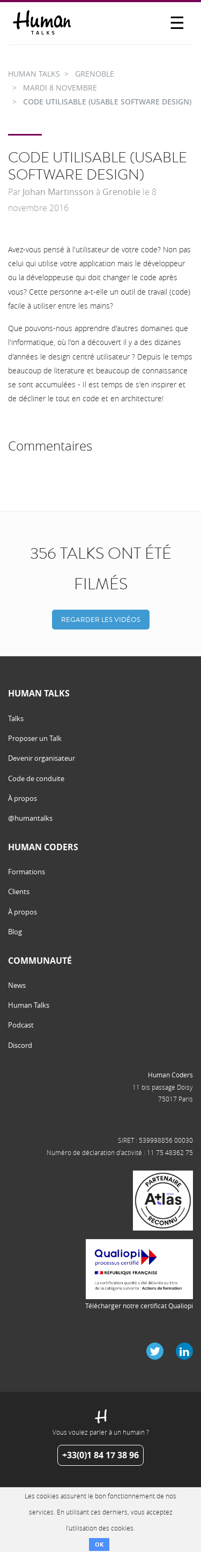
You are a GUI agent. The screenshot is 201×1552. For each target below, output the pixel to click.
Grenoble (121, 192)
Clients (18, 891)
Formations (26, 871)
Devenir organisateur (41, 758)
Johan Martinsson (58, 192)
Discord (20, 1045)
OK (99, 1544)
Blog (15, 931)
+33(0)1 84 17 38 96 (100, 1455)
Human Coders (170, 1074)
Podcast (21, 1025)
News (17, 985)
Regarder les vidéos (100, 619)
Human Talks (28, 1005)
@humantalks (30, 818)
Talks (16, 718)
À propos (22, 798)
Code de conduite (36, 778)
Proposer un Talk (35, 738)
